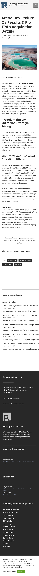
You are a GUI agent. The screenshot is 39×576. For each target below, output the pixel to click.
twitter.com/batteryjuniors (11, 398)
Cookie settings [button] (9, 571)
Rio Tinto (18, 264)
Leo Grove (7, 36)
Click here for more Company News (16, 251)
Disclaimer (19, 434)
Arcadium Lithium (25, 260)
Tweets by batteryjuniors (12, 295)
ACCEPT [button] (21, 571)
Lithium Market (7, 264)
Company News (7, 38)
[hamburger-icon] (35, 5)
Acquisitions (12, 260)
